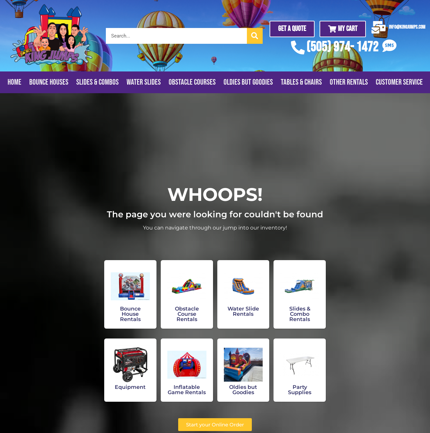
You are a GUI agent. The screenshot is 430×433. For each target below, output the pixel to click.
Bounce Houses (48, 82)
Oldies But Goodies (248, 82)
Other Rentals (349, 82)
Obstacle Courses (192, 82)
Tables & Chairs (301, 82)
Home (14, 82)
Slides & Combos (97, 82)
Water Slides (144, 82)
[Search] (255, 36)
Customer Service (399, 82)
